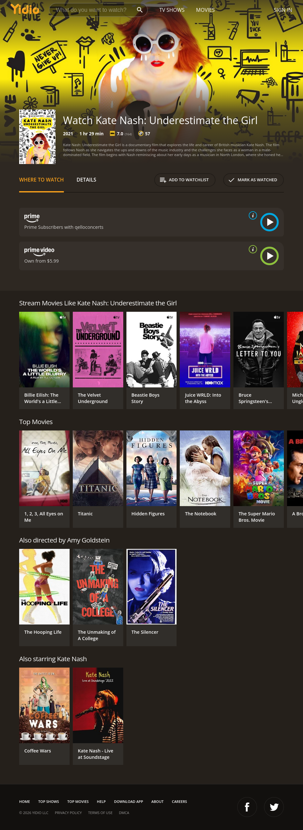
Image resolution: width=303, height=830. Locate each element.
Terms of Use (100, 812)
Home (24, 801)
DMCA (124, 812)
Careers (179, 801)
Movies (205, 9)
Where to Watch (41, 179)
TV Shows (172, 9)
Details (86, 179)
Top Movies (78, 801)
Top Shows (48, 801)
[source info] (251, 215)
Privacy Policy (68, 812)
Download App (128, 801)
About (157, 801)
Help (101, 801)
